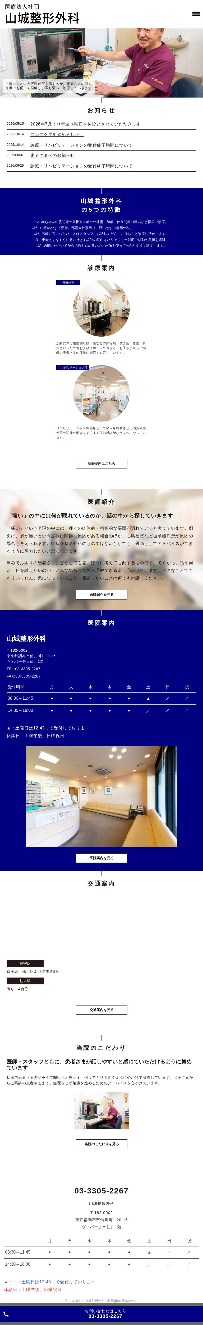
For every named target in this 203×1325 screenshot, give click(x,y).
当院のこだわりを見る (102, 1144)
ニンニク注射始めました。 (57, 134)
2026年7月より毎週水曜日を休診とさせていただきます (85, 124)
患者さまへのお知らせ (52, 155)
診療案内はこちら (101, 464)
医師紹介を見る (102, 595)
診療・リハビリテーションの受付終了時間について (81, 145)
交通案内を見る (102, 1010)
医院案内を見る (102, 858)
